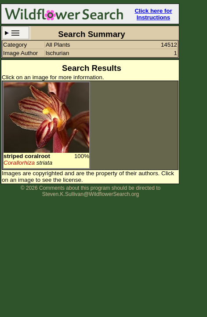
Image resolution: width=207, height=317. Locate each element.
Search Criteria (15, 32)
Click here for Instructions (153, 14)
